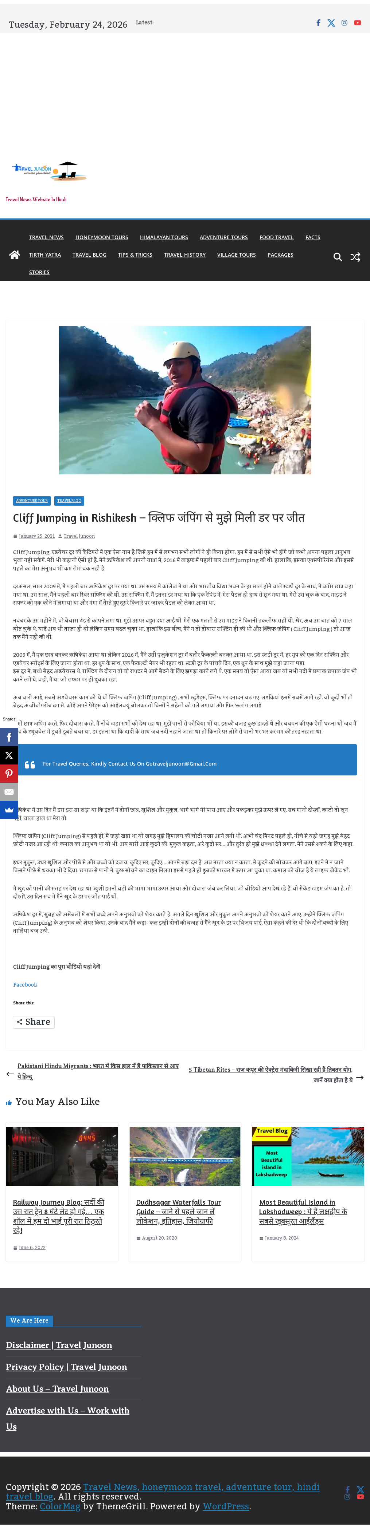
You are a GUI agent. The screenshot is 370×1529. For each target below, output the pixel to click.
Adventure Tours (224, 237)
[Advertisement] (185, 88)
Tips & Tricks (135, 254)
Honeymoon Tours (101, 237)
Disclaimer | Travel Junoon (59, 1345)
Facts (312, 237)
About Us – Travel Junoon (57, 1389)
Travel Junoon (79, 536)
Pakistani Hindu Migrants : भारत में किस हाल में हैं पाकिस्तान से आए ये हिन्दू (92, 1071)
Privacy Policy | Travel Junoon (66, 1367)
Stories (39, 272)
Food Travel (277, 237)
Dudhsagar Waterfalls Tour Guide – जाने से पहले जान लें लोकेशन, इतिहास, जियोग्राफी (178, 1211)
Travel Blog (89, 254)
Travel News (46, 237)
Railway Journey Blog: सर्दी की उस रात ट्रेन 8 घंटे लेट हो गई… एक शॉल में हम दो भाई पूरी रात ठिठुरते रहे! (58, 1216)
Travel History (185, 254)
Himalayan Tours (164, 237)
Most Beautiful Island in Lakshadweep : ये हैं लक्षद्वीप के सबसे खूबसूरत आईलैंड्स (303, 1211)
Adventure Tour (32, 501)
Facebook (25, 985)
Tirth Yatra (45, 254)
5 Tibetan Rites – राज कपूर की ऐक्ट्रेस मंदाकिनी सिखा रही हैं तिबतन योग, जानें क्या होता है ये (276, 1075)
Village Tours (236, 254)
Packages (280, 254)
